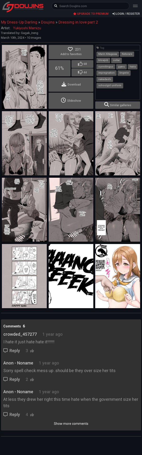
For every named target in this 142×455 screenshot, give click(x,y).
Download (71, 84)
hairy (133, 66)
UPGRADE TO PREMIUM (91, 13)
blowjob (103, 60)
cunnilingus (105, 66)
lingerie (124, 72)
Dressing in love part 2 (78, 22)
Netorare (127, 54)
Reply (12, 350)
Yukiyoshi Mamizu (27, 28)
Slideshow (71, 100)
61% (59, 68)
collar (116, 60)
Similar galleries (117, 104)
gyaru (121, 66)
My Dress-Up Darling (19, 22)
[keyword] (90, 6)
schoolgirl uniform (109, 85)
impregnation (106, 72)
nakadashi (104, 79)
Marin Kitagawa (107, 54)
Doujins (48, 22)
